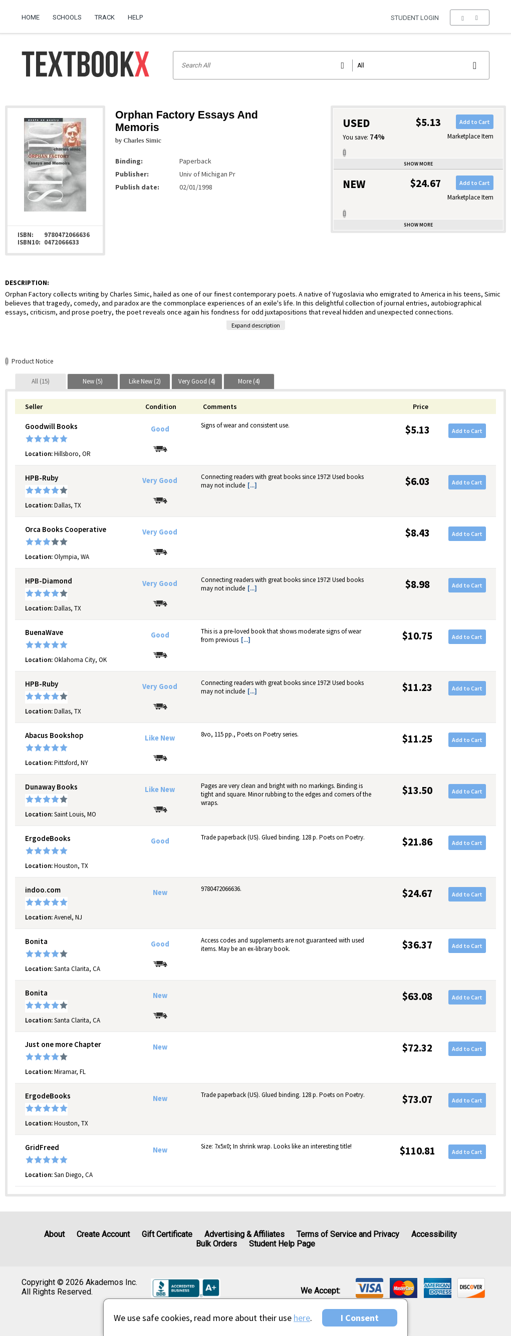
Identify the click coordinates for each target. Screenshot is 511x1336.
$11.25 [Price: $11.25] (417, 739)
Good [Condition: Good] (160, 429)
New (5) (93, 381)
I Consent (360, 1318)
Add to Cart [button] (474, 122)
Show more (418, 163)
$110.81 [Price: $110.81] (417, 1151)
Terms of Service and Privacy (348, 1234)
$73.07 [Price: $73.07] (417, 1099)
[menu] (469, 18)
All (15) (41, 381)
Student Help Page (282, 1243)
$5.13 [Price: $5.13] (417, 429)
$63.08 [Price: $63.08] (417, 996)
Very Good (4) (196, 381)
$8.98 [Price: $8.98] (417, 584)
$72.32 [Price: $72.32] (417, 1047)
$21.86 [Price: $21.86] (417, 841)
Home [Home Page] (31, 17)
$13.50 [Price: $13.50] (417, 790)
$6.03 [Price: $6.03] (417, 481)
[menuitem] (34, 13)
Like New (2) (145, 381)
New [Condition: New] (160, 892)
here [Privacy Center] (302, 1318)
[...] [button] (252, 485)
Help (135, 17)
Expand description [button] (255, 325)
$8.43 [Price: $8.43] (417, 533)
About (54, 1234)
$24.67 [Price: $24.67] (417, 893)
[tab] (40, 381)
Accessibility (434, 1234)
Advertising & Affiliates (244, 1234)
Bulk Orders (216, 1243)
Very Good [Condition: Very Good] (159, 480)
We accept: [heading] (320, 1291)
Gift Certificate (167, 1234)
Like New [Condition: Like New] (160, 738)
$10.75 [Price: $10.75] (417, 635)
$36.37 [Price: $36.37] (417, 945)
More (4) (249, 381)
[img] (369, 1288)
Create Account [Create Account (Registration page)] (103, 1234)
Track (105, 17)
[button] (469, 18)
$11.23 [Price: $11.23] (417, 687)
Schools (67, 17)
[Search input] (331, 65)
